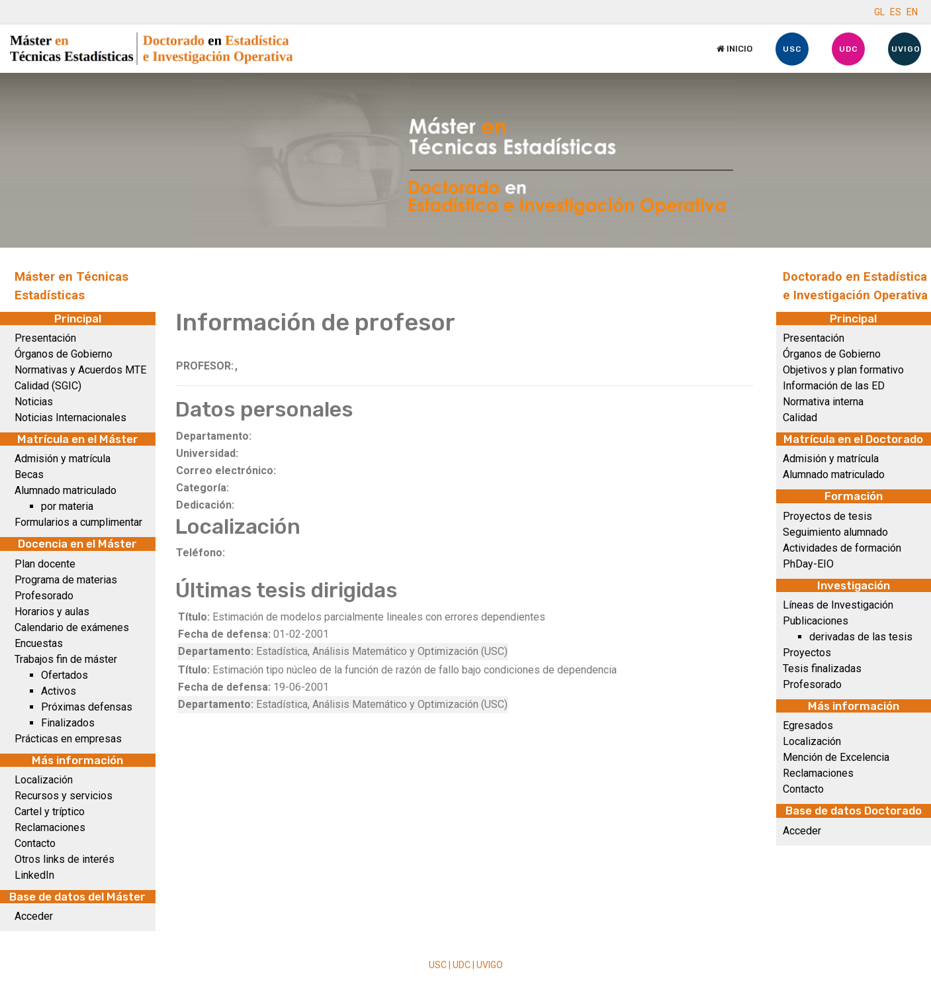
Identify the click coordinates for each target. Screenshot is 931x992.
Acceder (34, 916)
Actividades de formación (842, 548)
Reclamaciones (50, 827)
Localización (44, 779)
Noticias (34, 401)
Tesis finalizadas (822, 668)
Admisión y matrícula (63, 458)
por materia (67, 506)
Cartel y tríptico (50, 811)
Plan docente (45, 564)
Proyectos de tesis (827, 516)
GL (879, 12)
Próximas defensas (86, 707)
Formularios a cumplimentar (78, 522)
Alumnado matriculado (65, 490)
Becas (29, 474)
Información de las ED (834, 385)
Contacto (35, 843)
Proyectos (807, 652)
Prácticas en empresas (68, 738)
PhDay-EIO (808, 564)
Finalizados (68, 723)
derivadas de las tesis (860, 636)
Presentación (45, 338)
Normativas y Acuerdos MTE (80, 370)
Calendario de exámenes (72, 627)
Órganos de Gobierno (63, 354)
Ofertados (64, 675)
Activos (58, 691)
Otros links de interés (64, 859)
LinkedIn (34, 875)
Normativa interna (823, 401)
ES (895, 12)
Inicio (734, 49)
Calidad (800, 417)
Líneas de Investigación (838, 605)
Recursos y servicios (63, 795)
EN (912, 12)
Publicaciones (815, 621)
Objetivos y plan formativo (843, 370)
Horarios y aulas (52, 611)
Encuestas (39, 643)
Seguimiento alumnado (835, 532)
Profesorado (44, 595)
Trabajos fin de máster (66, 659)
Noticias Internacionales (70, 417)
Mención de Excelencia (836, 757)
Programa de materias (66, 579)
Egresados (808, 725)
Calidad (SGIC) (48, 385)
